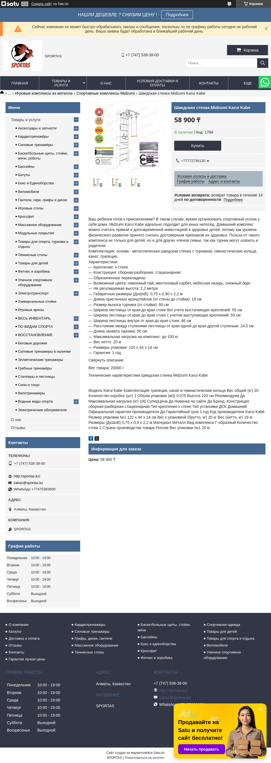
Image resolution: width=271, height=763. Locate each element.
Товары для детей (33, 263)
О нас (106, 83)
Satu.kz (159, 753)
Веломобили (28, 192)
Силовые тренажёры (35, 145)
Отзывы (18, 428)
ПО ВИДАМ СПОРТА (35, 327)
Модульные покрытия (36, 233)
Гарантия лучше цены (27, 659)
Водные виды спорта (35, 401)
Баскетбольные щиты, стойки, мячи (164, 627)
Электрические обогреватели (42, 410)
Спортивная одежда (223, 625)
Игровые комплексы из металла (44, 93)
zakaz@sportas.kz (28, 483)
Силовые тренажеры (92, 631)
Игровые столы (30, 208)
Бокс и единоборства (158, 644)
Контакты (208, 83)
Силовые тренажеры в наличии (44, 351)
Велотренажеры (31, 393)
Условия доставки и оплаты (157, 83)
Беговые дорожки (32, 343)
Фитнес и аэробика (34, 271)
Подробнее (177, 14)
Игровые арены (31, 310)
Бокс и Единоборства (36, 183)
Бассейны (26, 166)
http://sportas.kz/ (27, 476)
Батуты (24, 175)
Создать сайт (41, 4)
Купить (197, 145)
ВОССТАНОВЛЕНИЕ (35, 335)
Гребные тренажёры (35, 368)
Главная (19, 83)
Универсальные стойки (37, 301)
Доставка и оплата (24, 638)
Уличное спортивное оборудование (222, 655)
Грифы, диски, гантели (93, 638)
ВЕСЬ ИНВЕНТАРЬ (34, 318)
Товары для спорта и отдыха (230, 638)
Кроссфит (26, 216)
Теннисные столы (32, 255)
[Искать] (262, 63)
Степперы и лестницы (36, 376)
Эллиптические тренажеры (40, 360)
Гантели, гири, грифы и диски (42, 200)
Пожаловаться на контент (144, 758)
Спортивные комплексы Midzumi (106, 93)
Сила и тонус (29, 385)
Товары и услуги (61, 83)
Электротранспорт (33, 293)
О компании (18, 625)
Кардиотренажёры (33, 136)
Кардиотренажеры (90, 625)
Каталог (15, 631)
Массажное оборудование (40, 225)
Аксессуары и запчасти (37, 128)
